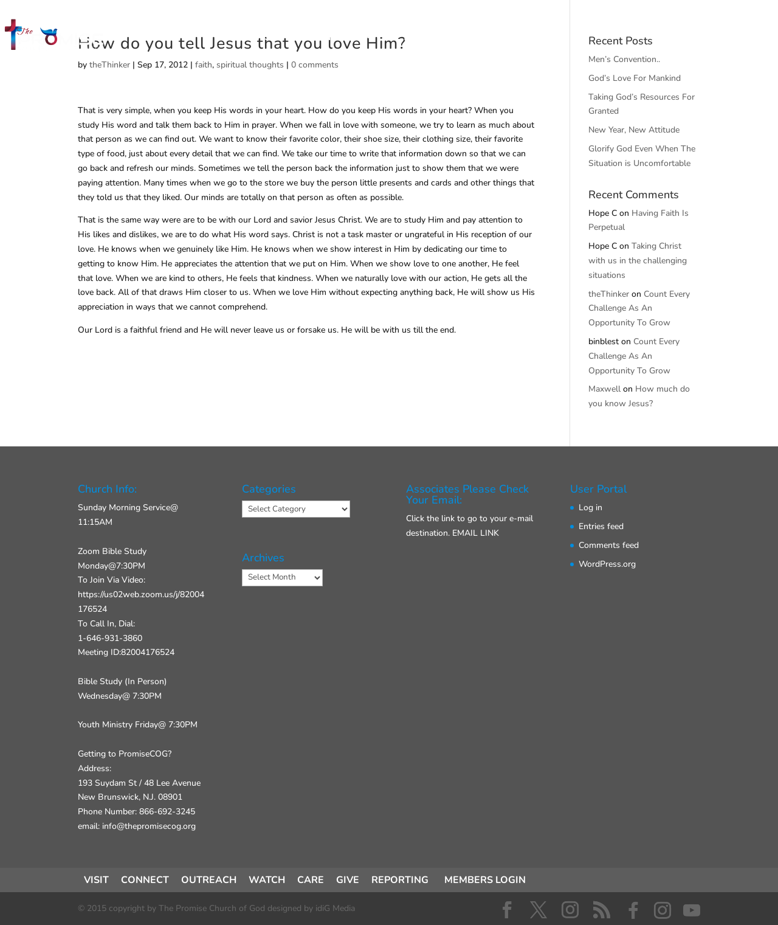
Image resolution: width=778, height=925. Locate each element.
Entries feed (601, 526)
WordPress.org (607, 564)
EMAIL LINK (475, 533)
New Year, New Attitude (634, 130)
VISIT (267, 37)
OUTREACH (208, 880)
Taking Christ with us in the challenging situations (637, 260)
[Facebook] (633, 910)
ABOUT (453, 37)
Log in (590, 507)
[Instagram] (662, 910)
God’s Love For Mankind (634, 78)
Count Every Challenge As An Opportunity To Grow (639, 308)
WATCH (267, 880)
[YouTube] (692, 910)
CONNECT (333, 37)
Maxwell (604, 389)
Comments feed (609, 545)
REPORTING (400, 880)
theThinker (608, 294)
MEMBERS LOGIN (485, 880)
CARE (310, 880)
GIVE (511, 37)
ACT (397, 37)
